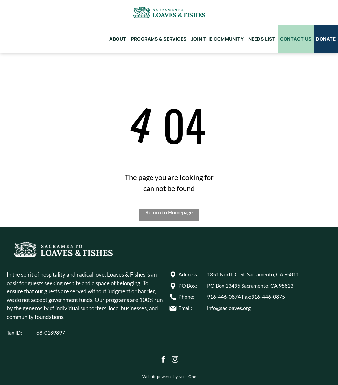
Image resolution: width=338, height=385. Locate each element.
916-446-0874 (224, 296)
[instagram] (175, 360)
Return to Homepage (169, 212)
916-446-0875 (268, 296)
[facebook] (163, 360)
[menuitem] (117, 39)
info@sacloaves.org (229, 308)
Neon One (187, 376)
